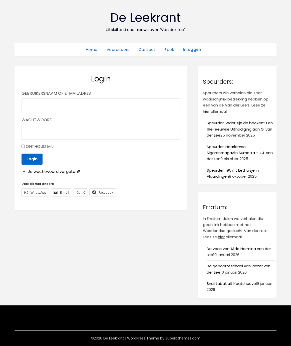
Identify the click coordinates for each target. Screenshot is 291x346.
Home (92, 49)
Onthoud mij (40, 146)
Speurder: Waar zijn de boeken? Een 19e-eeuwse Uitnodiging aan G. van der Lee (240, 129)
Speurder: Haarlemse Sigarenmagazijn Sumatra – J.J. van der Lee (240, 153)
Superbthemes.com (182, 338)
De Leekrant (145, 17)
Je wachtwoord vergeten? (54, 171)
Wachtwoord (37, 120)
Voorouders (118, 49)
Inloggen (192, 49)
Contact (147, 49)
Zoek (169, 49)
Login (32, 159)
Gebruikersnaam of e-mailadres (56, 93)
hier (206, 111)
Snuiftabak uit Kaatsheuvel (232, 283)
